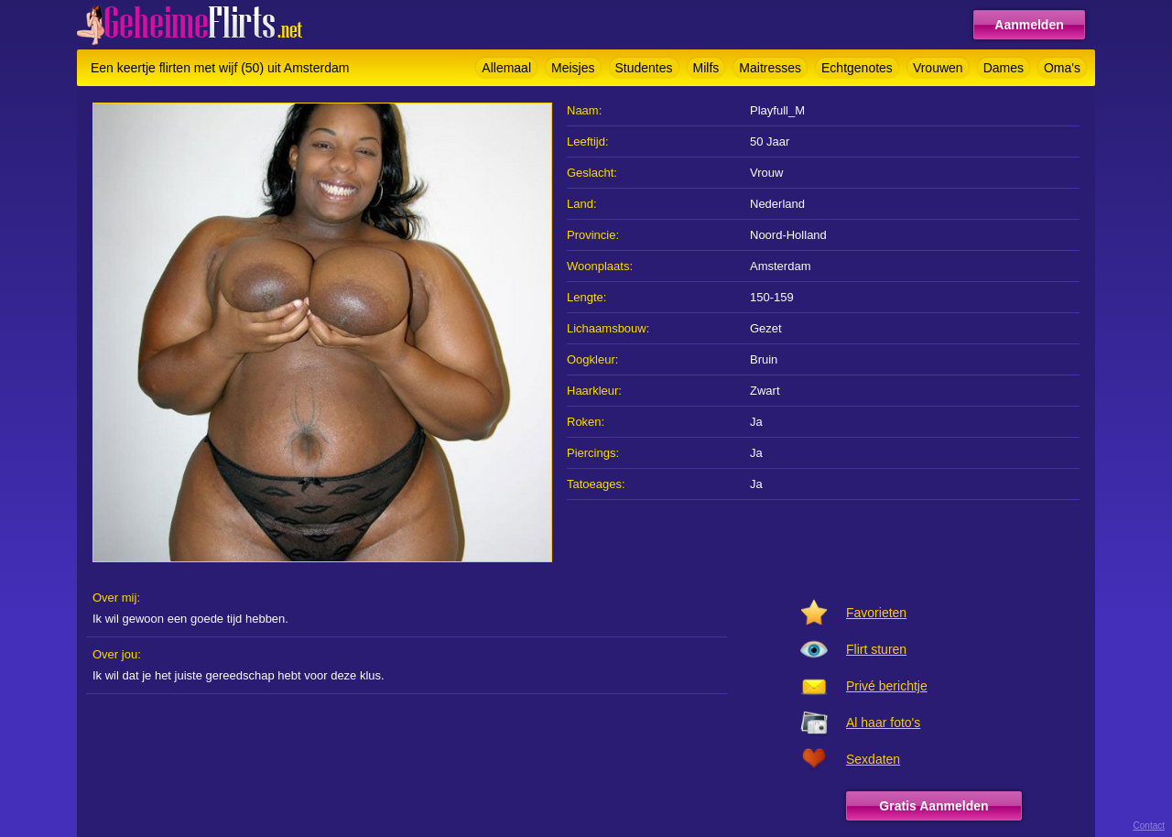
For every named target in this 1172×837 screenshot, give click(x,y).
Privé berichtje (887, 686)
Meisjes (572, 67)
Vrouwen (938, 67)
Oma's (1062, 67)
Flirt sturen (876, 649)
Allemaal (506, 67)
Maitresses (770, 67)
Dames (1003, 67)
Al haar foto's (883, 722)
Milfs (706, 67)
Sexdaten (873, 759)
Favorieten (876, 612)
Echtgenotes (857, 67)
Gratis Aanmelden (933, 806)
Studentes (644, 67)
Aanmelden (1028, 24)
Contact (1149, 826)
